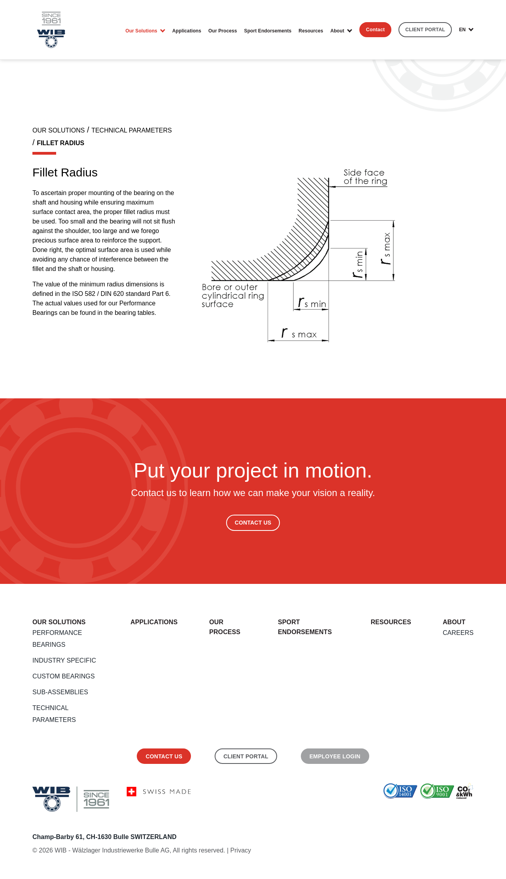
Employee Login (335, 756)
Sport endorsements (268, 31)
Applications (186, 31)
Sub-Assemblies (60, 692)
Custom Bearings (63, 676)
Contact (375, 29)
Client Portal (245, 756)
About (337, 31)
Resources (310, 31)
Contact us (163, 756)
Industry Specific (64, 660)
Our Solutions (141, 31)
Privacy (240, 850)
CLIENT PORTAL (425, 29)
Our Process (222, 31)
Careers (458, 632)
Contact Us (253, 522)
